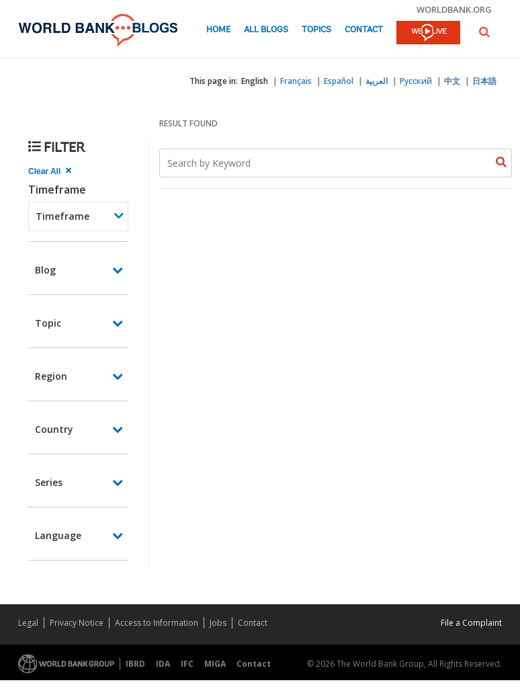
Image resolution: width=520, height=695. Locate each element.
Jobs (218, 622)
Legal (28, 622)
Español (338, 81)
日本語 (484, 81)
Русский (416, 81)
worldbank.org (454, 9)
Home (218, 30)
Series (48, 482)
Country (54, 429)
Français (296, 81)
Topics (316, 30)
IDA (163, 663)
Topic (48, 323)
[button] (484, 32)
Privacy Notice (76, 622)
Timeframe (57, 189)
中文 (452, 81)
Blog (45, 269)
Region (51, 376)
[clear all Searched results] (51, 171)
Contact (364, 30)
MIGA (215, 663)
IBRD (135, 663)
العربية (376, 81)
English (254, 81)
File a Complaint (471, 622)
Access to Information (156, 622)
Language (58, 535)
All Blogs (266, 30)
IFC (187, 663)
